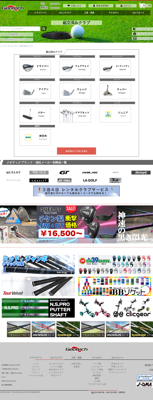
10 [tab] (93, 243)
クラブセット (77, 101)
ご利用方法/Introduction (10, 367)
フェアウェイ (77, 55)
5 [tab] (74, 243)
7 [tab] (82, 243)
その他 (97, 379)
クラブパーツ (40, 11)
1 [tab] (59, 243)
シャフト (36, 365)
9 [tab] (90, 243)
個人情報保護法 (7, 383)
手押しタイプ (117, 365)
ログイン (126, 5)
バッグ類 (97, 362)
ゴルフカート (138, 11)
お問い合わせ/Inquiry (9, 379)
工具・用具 (89, 11)
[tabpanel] (77, 223)
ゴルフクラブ (65, 11)
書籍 (97, 376)
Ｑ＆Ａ (138, 32)
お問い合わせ (140, 37)
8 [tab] (86, 243)
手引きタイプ (117, 362)
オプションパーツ (117, 371)
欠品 (151, 368)
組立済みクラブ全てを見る (76, 149)
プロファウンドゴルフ (13, 178)
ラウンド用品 (97, 368)
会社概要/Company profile (11, 363)
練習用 (37, 124)
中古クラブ (56, 374)
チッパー (117, 78)
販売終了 (149, 363)
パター (37, 101)
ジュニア (117, 101)
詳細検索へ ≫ (16, 33)
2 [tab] (63, 243)
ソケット (36, 371)
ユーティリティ (117, 55)
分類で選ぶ (76, 362)
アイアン (37, 78)
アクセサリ (114, 11)
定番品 (76, 365)
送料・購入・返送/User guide (12, 371)
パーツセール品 (36, 374)
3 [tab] (67, 243)
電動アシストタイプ (117, 368)
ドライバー (37, 55)
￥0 (145, 5)
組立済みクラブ (56, 368)
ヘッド (36, 362)
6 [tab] (78, 243)
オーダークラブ (56, 362)
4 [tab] (70, 243)
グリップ (36, 368)
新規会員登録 (101, 5)
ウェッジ (77, 78)
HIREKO (115, 171)
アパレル (97, 371)
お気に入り (74, 5)
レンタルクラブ (56, 371)
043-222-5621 (55, 6)
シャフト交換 (56, 365)
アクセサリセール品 (97, 382)
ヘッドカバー (97, 365)
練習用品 (97, 374)
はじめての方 (140, 27)
